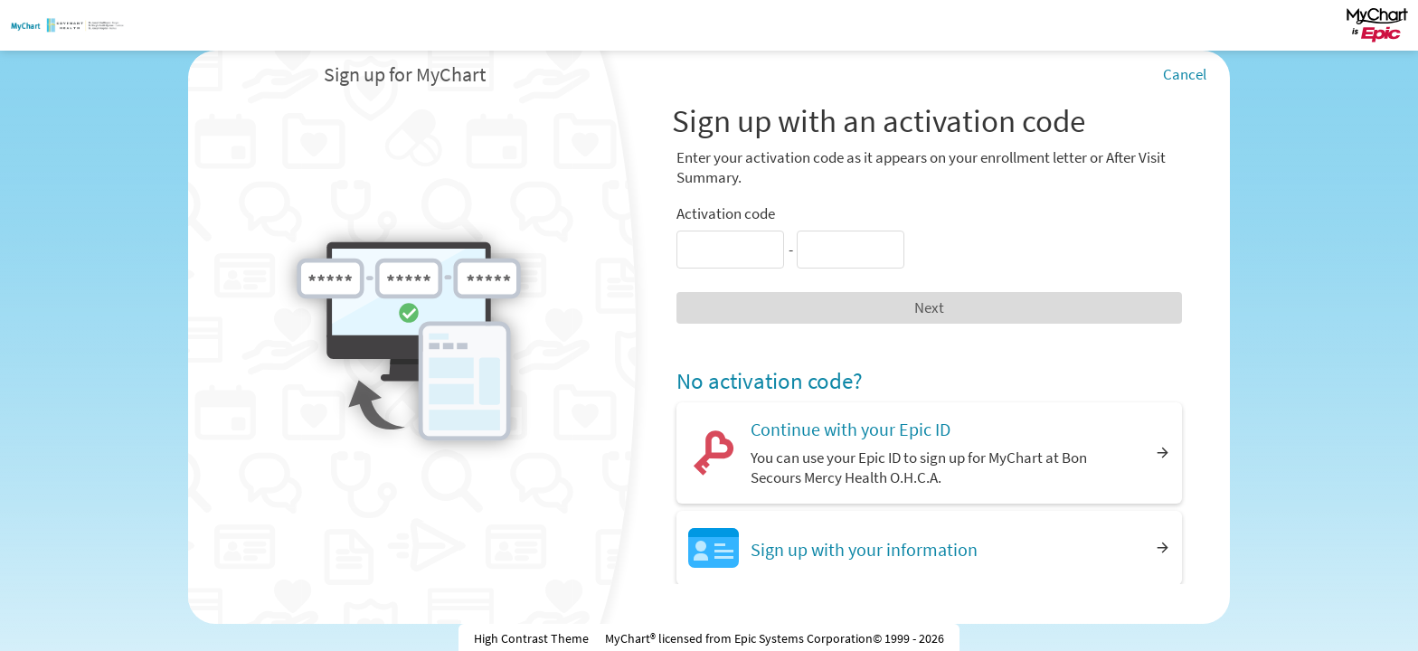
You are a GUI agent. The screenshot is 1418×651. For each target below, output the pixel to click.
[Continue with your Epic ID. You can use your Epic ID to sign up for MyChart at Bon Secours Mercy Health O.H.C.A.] (929, 452)
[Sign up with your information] (929, 547)
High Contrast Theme (531, 638)
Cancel (1184, 74)
